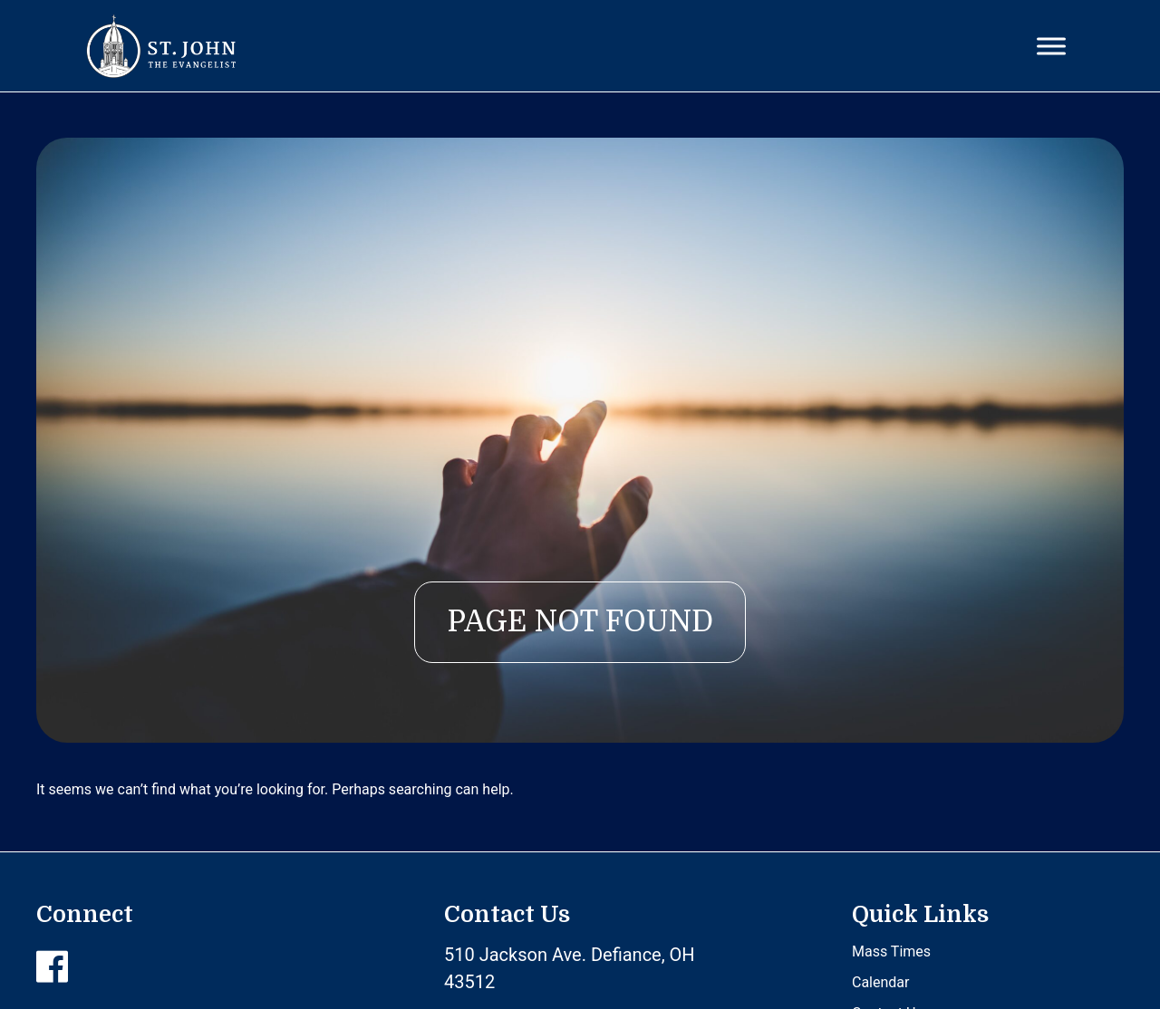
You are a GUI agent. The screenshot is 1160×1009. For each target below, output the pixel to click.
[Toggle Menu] (1051, 45)
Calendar (880, 982)
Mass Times (891, 951)
